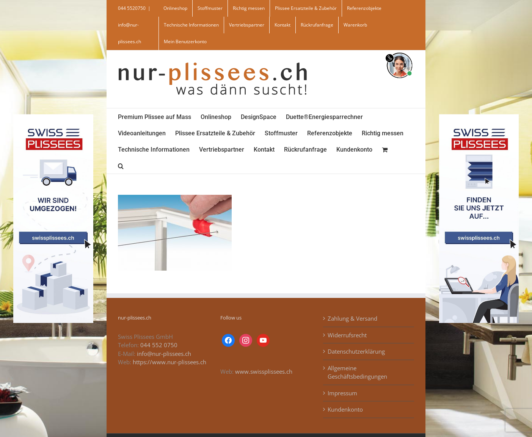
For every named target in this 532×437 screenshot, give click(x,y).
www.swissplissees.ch (263, 371)
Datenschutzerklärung (356, 351)
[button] (121, 165)
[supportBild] (399, 51)
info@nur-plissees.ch (164, 353)
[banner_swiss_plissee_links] (53, 117)
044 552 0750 (158, 345)
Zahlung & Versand (352, 318)
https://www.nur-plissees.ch (169, 362)
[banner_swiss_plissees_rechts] (479, 117)
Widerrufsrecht (347, 335)
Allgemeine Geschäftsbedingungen (357, 372)
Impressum (342, 393)
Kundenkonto (345, 409)
